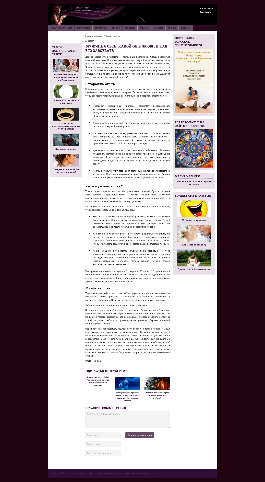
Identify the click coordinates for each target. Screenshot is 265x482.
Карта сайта (206, 8)
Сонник (172, 28)
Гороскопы (205, 11)
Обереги (116, 28)
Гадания (144, 28)
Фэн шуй (158, 28)
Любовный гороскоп (112, 36)
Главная (88, 36)
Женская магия (56, 5)
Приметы (130, 28)
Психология (83, 28)
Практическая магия (61, 28)
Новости (185, 28)
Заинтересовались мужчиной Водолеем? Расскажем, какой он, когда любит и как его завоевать (127, 389)
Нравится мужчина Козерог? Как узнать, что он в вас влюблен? (157, 388)
